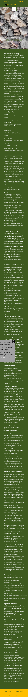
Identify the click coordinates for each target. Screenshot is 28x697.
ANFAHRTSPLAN (18, 691)
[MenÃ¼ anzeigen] (14, 9)
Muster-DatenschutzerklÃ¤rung (10, 680)
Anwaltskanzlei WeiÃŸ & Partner (11, 681)
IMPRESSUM (8, 691)
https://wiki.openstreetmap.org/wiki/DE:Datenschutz (15, 595)
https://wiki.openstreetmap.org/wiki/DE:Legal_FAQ (15, 598)
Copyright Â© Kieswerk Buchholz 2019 (13, 695)
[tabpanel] (16, 4)
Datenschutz (6, 1)
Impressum (21, 1)
